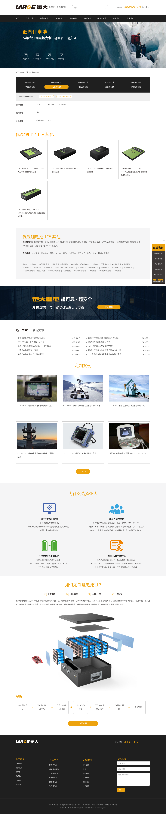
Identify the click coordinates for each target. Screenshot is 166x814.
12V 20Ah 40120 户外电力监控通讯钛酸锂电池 (100, 170)
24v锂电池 (74, 264)
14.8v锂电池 (47, 267)
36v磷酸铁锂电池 (80, 271)
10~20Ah (62, 104)
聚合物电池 (109, 82)
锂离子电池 (30, 82)
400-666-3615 (158, 275)
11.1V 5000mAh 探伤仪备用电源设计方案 (79, 453)
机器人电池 (41, 271)
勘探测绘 (86, 782)
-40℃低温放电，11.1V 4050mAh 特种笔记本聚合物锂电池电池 (31, 170)
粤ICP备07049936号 (110, 805)
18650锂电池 (83, 82)
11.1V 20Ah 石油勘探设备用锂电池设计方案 (127, 406)
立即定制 (83, 723)
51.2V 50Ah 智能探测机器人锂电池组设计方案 (82, 406)
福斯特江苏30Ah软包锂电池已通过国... (103, 338)
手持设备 (86, 786)
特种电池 (59, 18)
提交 (120, 790)
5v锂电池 (33, 264)
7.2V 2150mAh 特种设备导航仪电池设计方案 (35, 406)
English (145, 7)
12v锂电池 (53, 264)
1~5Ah (38, 104)
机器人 (85, 769)
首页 (17, 18)
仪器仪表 (86, 777)
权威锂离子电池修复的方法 (99, 342)
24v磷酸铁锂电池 (54, 271)
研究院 (18, 772)
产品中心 (53, 760)
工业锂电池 (105, 264)
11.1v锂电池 (26, 267)
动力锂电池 (44, 18)
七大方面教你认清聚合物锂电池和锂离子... (105, 354)
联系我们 (130, 18)
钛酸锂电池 (109, 87)
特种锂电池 (64, 264)
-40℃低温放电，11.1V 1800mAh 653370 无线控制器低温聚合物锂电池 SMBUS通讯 (134, 172)
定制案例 (73, 18)
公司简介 (19, 764)
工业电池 (29, 18)
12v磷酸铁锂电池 (28, 271)
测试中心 (19, 776)
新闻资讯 (87, 18)
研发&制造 (101, 18)
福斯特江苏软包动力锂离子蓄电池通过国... (105, 350)
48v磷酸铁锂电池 (105, 271)
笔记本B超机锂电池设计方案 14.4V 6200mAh (127, 453)
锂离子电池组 (70, 267)
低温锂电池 (34, 72)
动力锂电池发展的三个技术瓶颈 (31, 354)
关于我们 (116, 18)
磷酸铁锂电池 (56, 82)
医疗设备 (86, 773)
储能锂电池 (136, 82)
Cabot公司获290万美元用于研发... (101, 346)
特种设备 (40, 120)
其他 (38, 112)
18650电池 (37, 267)
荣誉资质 (19, 768)
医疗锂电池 (67, 271)
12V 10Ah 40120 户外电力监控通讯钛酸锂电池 (65, 170)
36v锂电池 (94, 264)
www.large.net (101, 808)
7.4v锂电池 (117, 271)
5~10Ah (51, 104)
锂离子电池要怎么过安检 (28, 350)
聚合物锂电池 (116, 267)
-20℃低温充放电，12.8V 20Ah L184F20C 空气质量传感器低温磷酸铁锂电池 (31, 213)
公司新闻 (19, 780)
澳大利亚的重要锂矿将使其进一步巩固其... (35, 346)
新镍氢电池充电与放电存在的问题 (31, 338)
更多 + (83, 471)
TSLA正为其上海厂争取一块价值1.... (32, 342)
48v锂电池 (115, 264)
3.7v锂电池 (92, 271)
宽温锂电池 (83, 87)
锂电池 (24, 264)
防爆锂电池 (136, 87)
